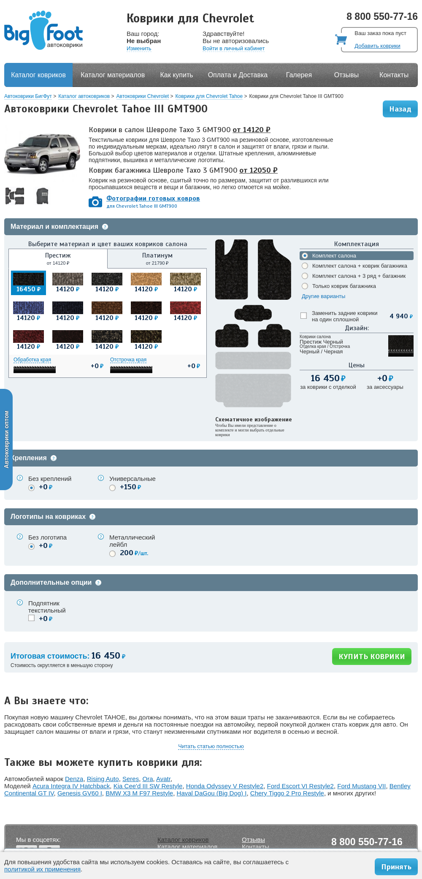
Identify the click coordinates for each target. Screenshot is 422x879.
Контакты (393, 75)
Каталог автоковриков (84, 96)
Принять (396, 866)
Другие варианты (323, 296)
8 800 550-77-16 (382, 16)
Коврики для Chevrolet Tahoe (209, 96)
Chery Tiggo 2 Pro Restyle (287, 793)
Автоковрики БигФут (28, 96)
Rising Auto (103, 778)
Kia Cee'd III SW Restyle (148, 785)
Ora (148, 778)
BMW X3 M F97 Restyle (139, 793)
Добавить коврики (377, 46)
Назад (400, 109)
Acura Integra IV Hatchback (71, 785)
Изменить (139, 48)
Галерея (299, 75)
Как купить (176, 75)
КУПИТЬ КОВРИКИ (371, 656)
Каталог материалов (113, 75)
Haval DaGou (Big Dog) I (212, 793)
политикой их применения (42, 869)
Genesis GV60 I (79, 793)
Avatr (163, 778)
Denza (74, 778)
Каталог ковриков (38, 75)
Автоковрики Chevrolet (142, 96)
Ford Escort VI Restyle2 (300, 785)
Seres (130, 778)
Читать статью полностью (210, 746)
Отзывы (346, 75)
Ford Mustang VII (361, 785)
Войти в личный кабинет (234, 48)
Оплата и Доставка (238, 75)
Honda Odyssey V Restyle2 (224, 785)
